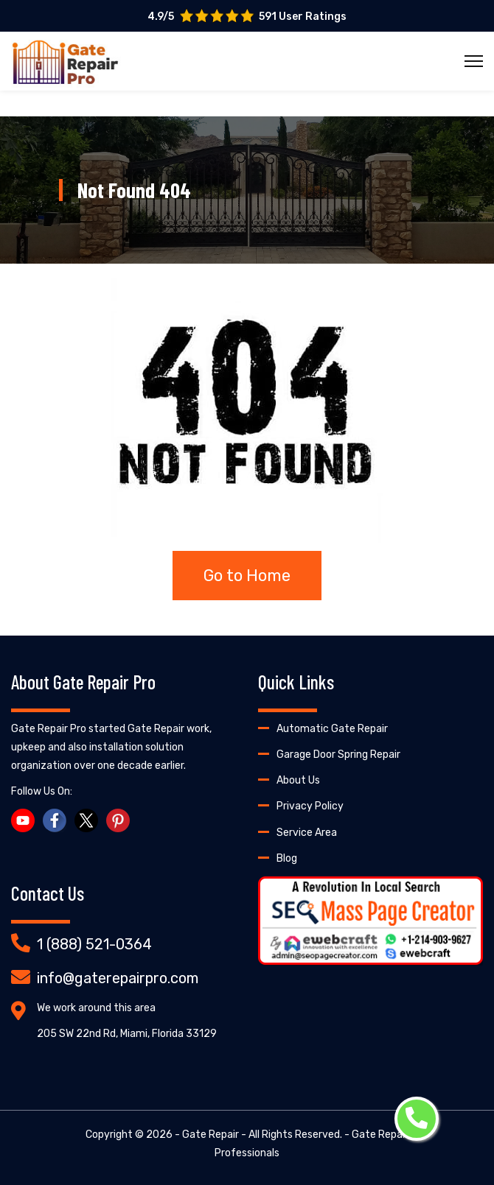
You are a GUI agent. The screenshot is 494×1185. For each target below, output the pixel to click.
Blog (286, 858)
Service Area (306, 832)
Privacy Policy (310, 806)
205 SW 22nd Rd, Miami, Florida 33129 (127, 1033)
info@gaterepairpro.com (117, 978)
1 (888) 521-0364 (94, 944)
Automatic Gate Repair (332, 728)
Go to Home (247, 576)
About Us (298, 780)
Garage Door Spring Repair (338, 754)
